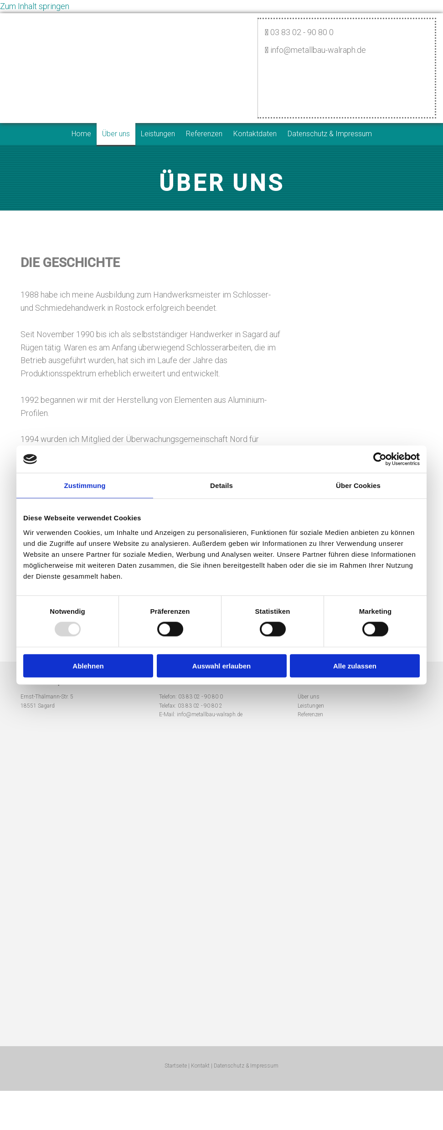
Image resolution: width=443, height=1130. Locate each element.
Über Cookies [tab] (358, 485)
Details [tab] (221, 485)
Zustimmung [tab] (85, 485)
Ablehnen (87, 665)
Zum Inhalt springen (34, 6)
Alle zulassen (354, 665)
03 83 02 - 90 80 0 (200, 696)
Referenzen (204, 133)
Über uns (116, 133)
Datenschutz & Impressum (330, 133)
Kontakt (200, 1066)
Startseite (176, 1066)
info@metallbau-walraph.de (209, 714)
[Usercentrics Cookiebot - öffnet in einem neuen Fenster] (380, 459)
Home (81, 133)
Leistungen (158, 133)
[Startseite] (221, 50)
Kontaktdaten (255, 133)
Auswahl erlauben (221, 665)
